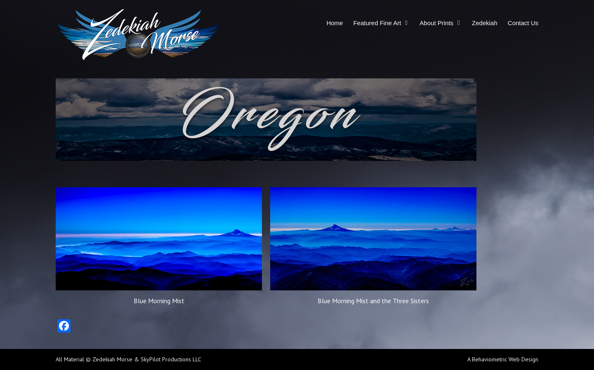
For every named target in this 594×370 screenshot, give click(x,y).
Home (334, 22)
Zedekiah (484, 22)
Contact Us (523, 22)
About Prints (436, 22)
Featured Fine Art (377, 22)
